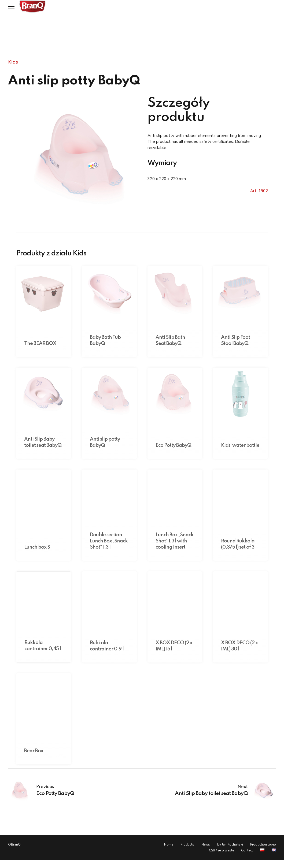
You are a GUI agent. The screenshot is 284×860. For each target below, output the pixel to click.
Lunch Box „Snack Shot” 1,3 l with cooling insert (174, 541)
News (205, 844)
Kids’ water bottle (240, 445)
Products (187, 844)
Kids (13, 62)
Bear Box (33, 751)
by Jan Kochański (230, 844)
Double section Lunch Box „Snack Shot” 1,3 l (109, 541)
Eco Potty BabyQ (173, 445)
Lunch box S (37, 547)
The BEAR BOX (40, 343)
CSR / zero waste (221, 850)
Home (168, 844)
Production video (263, 844)
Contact (247, 850)
